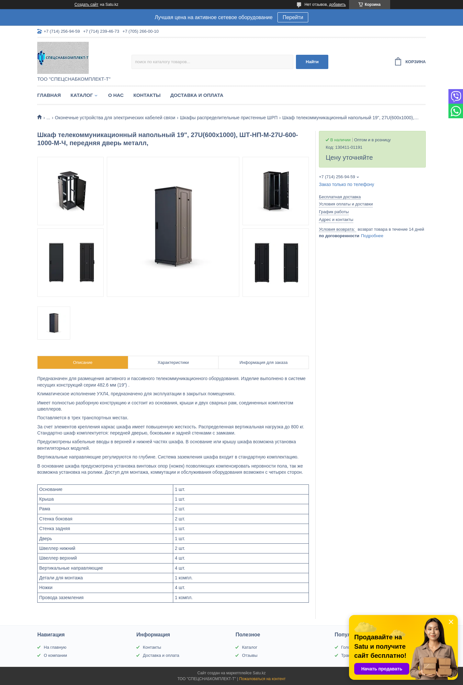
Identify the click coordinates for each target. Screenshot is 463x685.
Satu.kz (259, 673)
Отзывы (249, 655)
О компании (55, 655)
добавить (337, 4)
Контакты (147, 95)
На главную (55, 647)
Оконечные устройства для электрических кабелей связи (115, 117)
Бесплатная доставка (340, 196)
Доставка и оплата (196, 95)
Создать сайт (86, 4)
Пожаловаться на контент (262, 679)
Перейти (293, 17)
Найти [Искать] (312, 61)
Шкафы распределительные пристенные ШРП (229, 117)
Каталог (82, 95)
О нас (116, 95)
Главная (49, 95)
